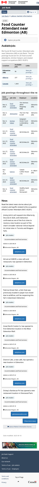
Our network (6, 462)
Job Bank (6, 7)
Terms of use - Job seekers (11, 465)
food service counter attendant (13, 132)
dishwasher (13, 114)
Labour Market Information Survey (19, 426)
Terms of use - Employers (10, 469)
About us (5, 458)
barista (12, 172)
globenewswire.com (19, 414)
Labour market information (21, 16)
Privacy (4, 482)
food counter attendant (13, 106)
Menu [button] (4, 12)
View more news (30, 421)
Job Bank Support (7, 454)
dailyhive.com (19, 252)
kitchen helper (12, 122)
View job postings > (29, 71)
